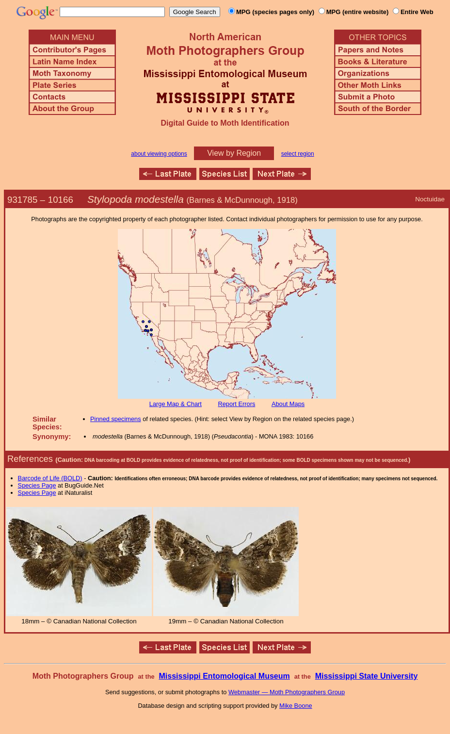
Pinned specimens (115, 419)
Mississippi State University (366, 676)
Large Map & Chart (175, 404)
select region (297, 153)
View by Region (234, 153)
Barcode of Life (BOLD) (50, 478)
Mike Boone (295, 705)
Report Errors (237, 404)
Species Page (37, 485)
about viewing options (159, 153)
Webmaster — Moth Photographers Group (286, 692)
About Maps (288, 404)
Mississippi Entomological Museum (224, 676)
